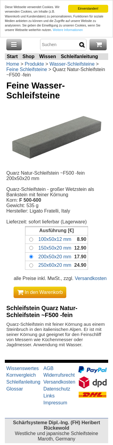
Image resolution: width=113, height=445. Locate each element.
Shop (28, 56)
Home (12, 64)
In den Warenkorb (40, 292)
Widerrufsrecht (59, 375)
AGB (48, 368)
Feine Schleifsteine (26, 69)
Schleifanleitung (79, 56)
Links (49, 395)
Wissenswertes (22, 368)
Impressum (55, 402)
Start (12, 56)
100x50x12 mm (54, 239)
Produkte (34, 64)
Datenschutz (56, 388)
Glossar (14, 388)
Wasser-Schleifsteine (72, 64)
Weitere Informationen (68, 30)
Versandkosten (91, 278)
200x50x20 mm (54, 256)
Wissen (47, 56)
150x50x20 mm (54, 248)
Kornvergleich (21, 375)
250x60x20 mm (54, 265)
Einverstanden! (88, 8)
